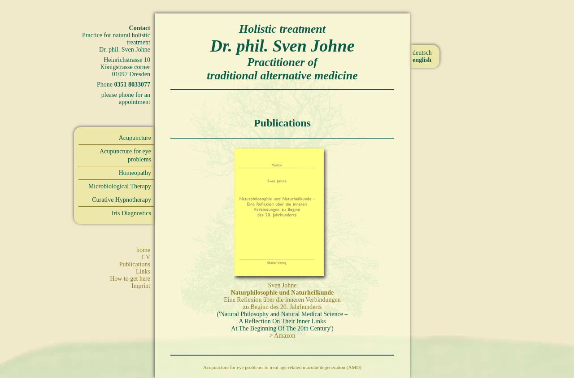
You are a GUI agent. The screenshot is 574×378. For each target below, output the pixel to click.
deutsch (422, 52)
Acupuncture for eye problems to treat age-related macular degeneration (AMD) (282, 367)
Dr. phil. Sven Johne (282, 45)
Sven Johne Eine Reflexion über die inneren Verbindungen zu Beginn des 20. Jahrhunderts (282, 296)
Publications (134, 264)
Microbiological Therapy (119, 186)
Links (143, 271)
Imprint (140, 285)
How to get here (130, 278)
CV (146, 257)
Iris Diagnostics (131, 213)
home (143, 250)
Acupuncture (135, 138)
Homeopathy (135, 172)
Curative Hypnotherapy (121, 199)
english (422, 59)
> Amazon (282, 335)
